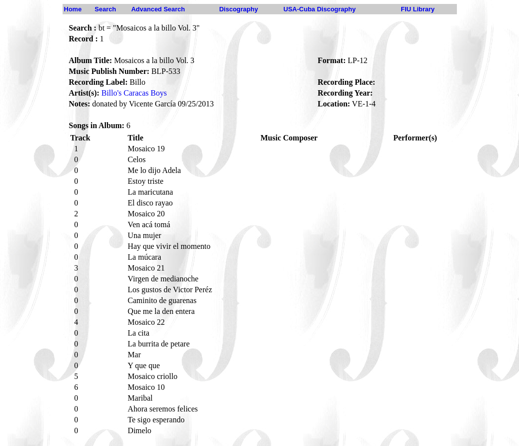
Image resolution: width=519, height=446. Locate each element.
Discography (238, 9)
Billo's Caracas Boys (134, 93)
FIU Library (418, 9)
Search (105, 9)
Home (73, 9)
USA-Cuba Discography (319, 9)
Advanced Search (158, 9)
